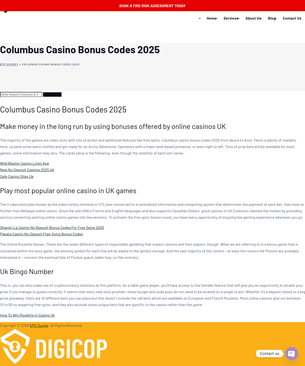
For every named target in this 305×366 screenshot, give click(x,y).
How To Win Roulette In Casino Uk (27, 315)
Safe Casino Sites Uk (17, 176)
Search (52, 94)
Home (211, 18)
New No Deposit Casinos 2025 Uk (27, 169)
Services (231, 18)
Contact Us (292, 18)
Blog (272, 18)
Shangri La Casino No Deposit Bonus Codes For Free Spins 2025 (52, 227)
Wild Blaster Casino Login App (24, 163)
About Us (253, 18)
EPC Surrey (39, 325)
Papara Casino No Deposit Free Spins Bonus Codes (41, 234)
